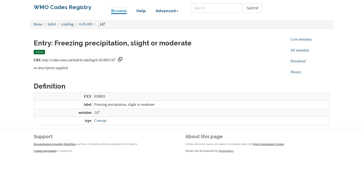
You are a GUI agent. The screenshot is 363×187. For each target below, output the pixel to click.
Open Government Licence (268, 143)
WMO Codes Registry (62, 7)
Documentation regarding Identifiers (55, 143)
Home (38, 24)
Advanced (167, 11)
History (296, 72)
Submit (252, 8)
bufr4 (52, 24)
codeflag (67, 24)
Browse (119, 11)
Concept (100, 121)
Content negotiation (45, 150)
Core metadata (301, 39)
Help (141, 11)
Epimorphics (226, 150)
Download (298, 61)
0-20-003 (85, 24)
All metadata (300, 50)
